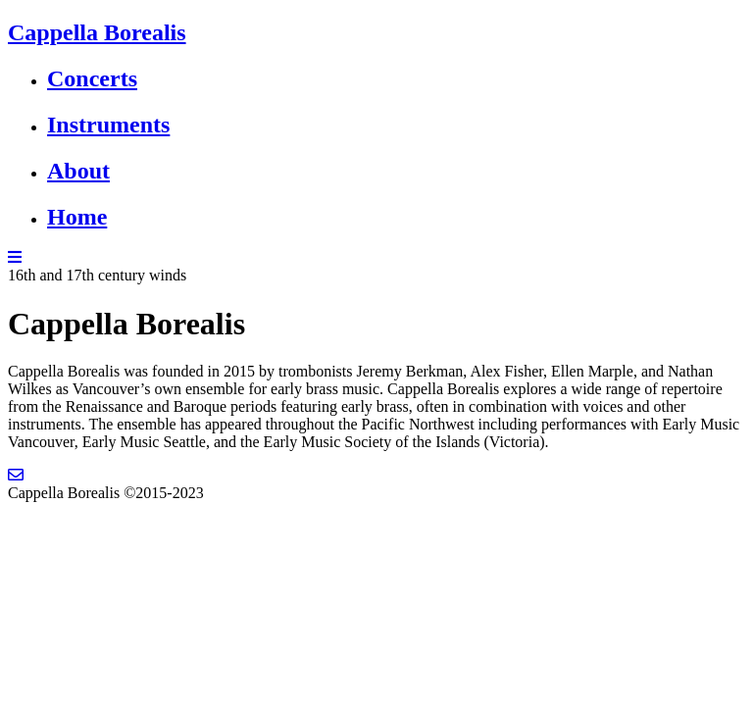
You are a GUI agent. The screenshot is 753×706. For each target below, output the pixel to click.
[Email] (16, 475)
